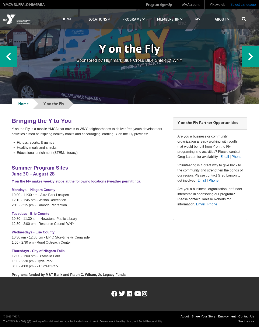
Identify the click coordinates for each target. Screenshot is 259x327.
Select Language (243, 4)
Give (198, 19)
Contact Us (246, 316)
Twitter (122, 294)
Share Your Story (204, 316)
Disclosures (246, 321)
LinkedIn (132, 294)
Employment (227, 316)
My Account (190, 4)
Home (67, 19)
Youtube (137, 294)
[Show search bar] (246, 19)
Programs (133, 19)
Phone (236, 157)
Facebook (114, 294)
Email (224, 157)
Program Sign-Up (159, 4)
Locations (99, 19)
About (222, 19)
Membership (169, 19)
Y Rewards (217, 4)
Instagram (147, 294)
